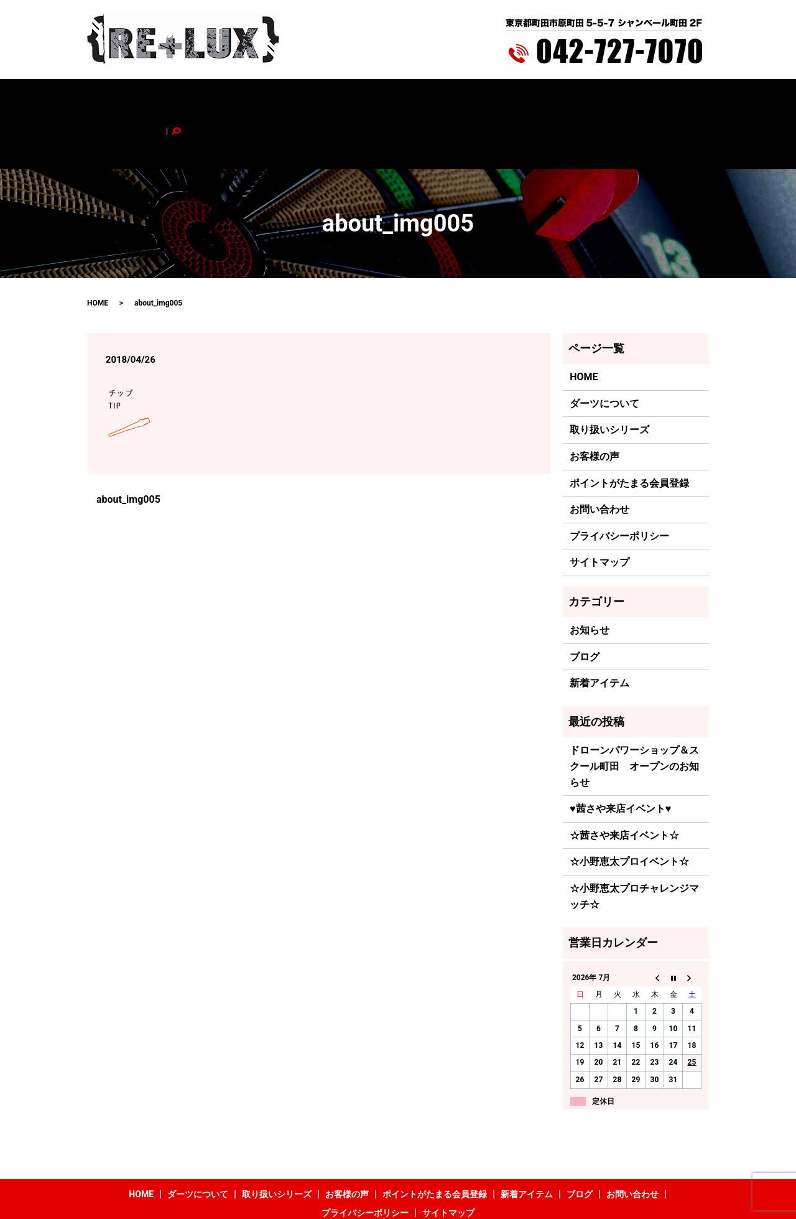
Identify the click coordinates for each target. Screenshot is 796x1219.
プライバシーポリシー (619, 484)
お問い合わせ (622, 98)
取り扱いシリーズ (273, 98)
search (670, 98)
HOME (141, 98)
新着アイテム (519, 98)
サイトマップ (599, 510)
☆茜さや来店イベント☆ (624, 783)
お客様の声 (342, 98)
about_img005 (128, 447)
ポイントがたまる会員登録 (429, 98)
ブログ (571, 98)
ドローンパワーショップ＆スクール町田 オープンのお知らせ (634, 714)
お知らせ (589, 578)
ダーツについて (196, 98)
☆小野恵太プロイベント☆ (629, 810)
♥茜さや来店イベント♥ (620, 757)
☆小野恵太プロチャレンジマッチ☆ (634, 845)
